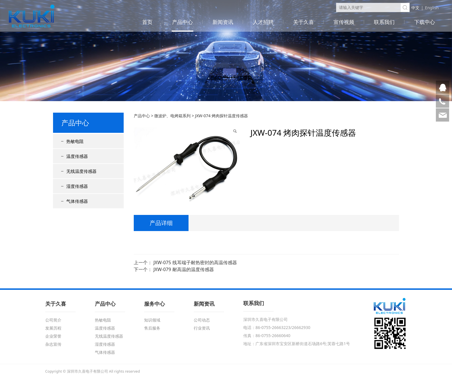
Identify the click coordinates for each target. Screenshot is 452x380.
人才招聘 (263, 21)
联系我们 (384, 21)
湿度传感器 (77, 186)
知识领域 (152, 320)
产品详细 (161, 223)
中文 (415, 7)
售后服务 (152, 328)
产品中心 (182, 21)
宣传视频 (344, 21)
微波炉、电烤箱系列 (172, 115)
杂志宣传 (53, 344)
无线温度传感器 (81, 171)
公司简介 (53, 320)
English (432, 7)
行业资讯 (202, 328)
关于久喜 (303, 21)
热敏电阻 (75, 141)
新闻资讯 (222, 21)
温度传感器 (77, 156)
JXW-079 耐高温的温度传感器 (183, 269)
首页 (147, 21)
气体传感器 (77, 201)
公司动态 (202, 320)
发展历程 (53, 328)
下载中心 (424, 21)
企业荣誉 (53, 336)
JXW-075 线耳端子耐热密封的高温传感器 (195, 262)
